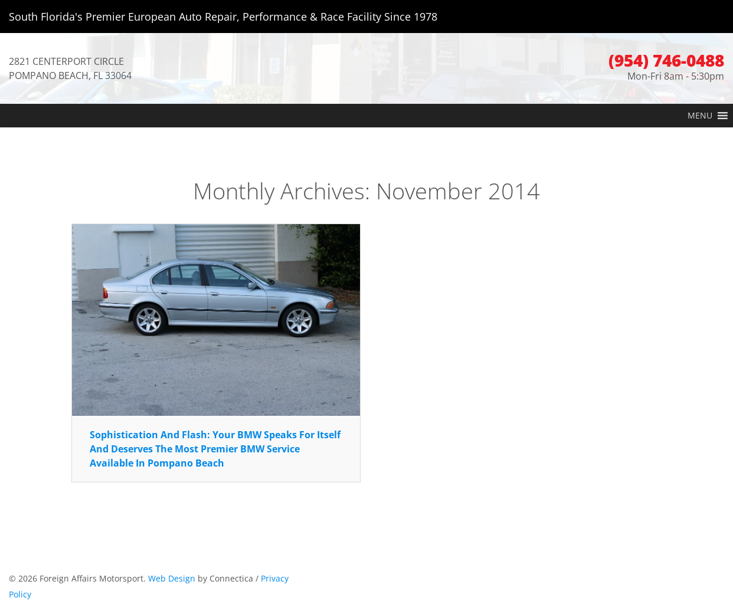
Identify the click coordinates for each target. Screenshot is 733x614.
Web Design (171, 578)
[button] (700, 115)
